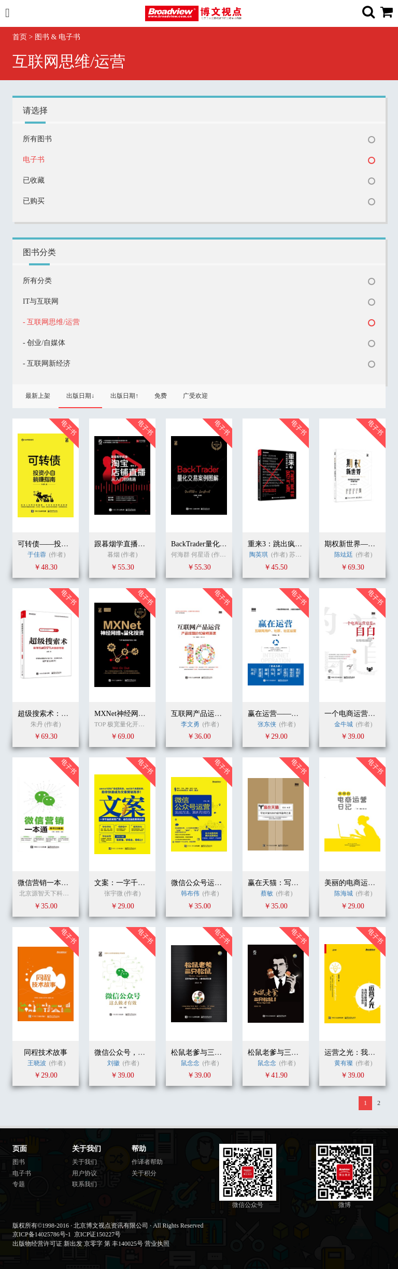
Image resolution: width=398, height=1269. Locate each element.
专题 (18, 1184)
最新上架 (37, 395)
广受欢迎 (195, 395)
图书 (18, 1162)
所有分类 (37, 281)
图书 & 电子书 (57, 37)
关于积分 (144, 1173)
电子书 (34, 159)
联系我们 (84, 1184)
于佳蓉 (36, 554)
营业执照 (157, 1243)
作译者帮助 (147, 1162)
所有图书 (37, 139)
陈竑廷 (343, 554)
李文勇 (190, 724)
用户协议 (84, 1173)
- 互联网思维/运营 (51, 322)
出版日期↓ (80, 395)
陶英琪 (258, 554)
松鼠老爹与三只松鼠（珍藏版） (298, 1052)
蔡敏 (267, 893)
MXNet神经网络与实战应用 (138, 714)
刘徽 (113, 1063)
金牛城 (344, 724)
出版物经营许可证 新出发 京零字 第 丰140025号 (77, 1243)
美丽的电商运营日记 (357, 883)
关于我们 (84, 1162)
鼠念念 (190, 1063)
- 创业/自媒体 (44, 343)
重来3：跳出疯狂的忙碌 (286, 544)
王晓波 (36, 1063)
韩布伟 (190, 893)
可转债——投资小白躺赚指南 (65, 544)
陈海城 (343, 893)
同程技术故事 (45, 1052)
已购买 (34, 201)
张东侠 (267, 724)
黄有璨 (343, 1063)
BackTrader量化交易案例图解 (217, 544)
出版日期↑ (124, 395)
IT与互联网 (41, 301)
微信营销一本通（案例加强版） (68, 883)
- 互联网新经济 (46, 363)
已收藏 (34, 180)
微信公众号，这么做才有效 (137, 1052)
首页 (19, 37)
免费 (160, 395)
